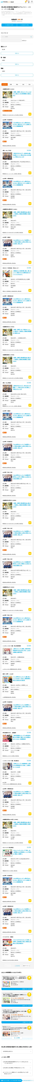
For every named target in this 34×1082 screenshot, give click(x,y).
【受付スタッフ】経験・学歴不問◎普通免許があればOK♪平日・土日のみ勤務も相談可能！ (22, 650)
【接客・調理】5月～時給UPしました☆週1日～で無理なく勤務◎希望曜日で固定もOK (22, 331)
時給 (17, 84)
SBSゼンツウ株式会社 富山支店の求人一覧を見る (12, 291)
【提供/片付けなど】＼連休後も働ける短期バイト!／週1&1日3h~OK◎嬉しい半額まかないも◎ (22, 155)
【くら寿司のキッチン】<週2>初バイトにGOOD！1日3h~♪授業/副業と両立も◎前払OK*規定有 (22, 678)
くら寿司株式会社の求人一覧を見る (9, 697)
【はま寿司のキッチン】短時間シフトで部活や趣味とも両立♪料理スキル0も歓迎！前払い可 (22, 242)
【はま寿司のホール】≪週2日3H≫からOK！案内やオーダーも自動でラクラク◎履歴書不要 (22, 124)
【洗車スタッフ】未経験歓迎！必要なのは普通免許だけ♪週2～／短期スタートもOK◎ (22, 765)
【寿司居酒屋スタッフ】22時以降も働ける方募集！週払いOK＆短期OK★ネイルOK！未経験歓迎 (22, 737)
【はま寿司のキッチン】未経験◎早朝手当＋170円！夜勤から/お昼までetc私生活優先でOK (22, 477)
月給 (29, 84)
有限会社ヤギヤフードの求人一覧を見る (10, 870)
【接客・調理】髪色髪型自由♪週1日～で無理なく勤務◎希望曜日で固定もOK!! (22, 359)
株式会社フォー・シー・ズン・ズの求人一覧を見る (12, 173)
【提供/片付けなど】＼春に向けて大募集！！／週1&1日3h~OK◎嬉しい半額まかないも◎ (22, 387)
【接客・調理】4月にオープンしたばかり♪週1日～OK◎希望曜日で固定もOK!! (22, 93)
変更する (17, 53)
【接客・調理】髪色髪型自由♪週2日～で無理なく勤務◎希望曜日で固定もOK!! (22, 214)
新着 (11, 84)
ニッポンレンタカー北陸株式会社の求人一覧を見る (12, 669)
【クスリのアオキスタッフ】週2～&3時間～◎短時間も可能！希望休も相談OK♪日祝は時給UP (22, 941)
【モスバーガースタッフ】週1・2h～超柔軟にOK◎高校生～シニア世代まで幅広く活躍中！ (22, 852)
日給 (23, 84)
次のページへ (26, 965)
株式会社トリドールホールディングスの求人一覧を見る (13, 232)
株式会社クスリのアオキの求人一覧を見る (10, 960)
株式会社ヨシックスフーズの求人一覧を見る (11, 755)
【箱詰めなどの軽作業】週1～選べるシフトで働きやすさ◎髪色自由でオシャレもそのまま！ (22, 272)
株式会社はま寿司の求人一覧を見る (9, 145)
